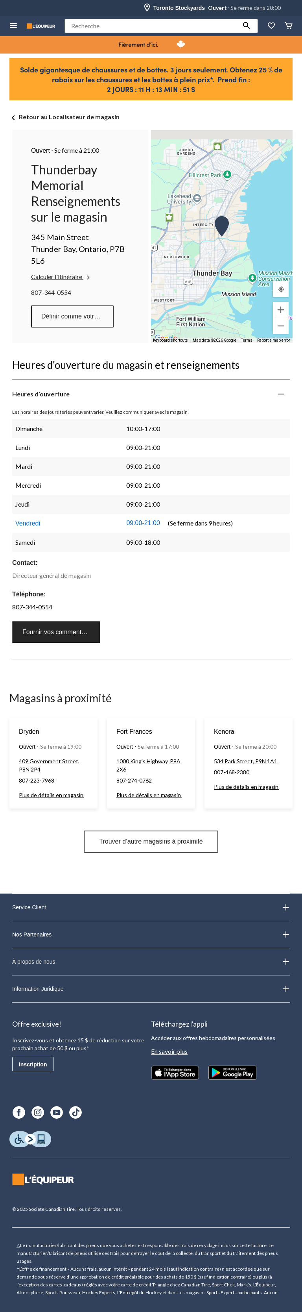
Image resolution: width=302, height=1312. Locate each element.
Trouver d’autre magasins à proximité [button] (151, 841)
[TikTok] (75, 1112)
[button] (246, 26)
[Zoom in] (281, 310)
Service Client (151, 907)
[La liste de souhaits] (271, 26)
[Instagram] (37, 1112)
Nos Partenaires (151, 934)
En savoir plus (169, 1051)
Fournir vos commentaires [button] (58, 632)
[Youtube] (56, 1112)
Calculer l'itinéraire (61, 277)
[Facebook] (19, 1112)
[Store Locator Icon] (147, 8)
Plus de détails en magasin (51, 795)
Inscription (33, 1064)
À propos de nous (151, 962)
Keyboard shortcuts (170, 340)
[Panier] (289, 26)
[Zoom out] (281, 326)
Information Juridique (151, 989)
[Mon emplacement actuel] (281, 289)
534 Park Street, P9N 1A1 (245, 761)
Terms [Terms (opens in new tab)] (246, 340)
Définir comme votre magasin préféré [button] (77, 316)
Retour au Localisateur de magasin (69, 116)
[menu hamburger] (13, 26)
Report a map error (273, 340)
